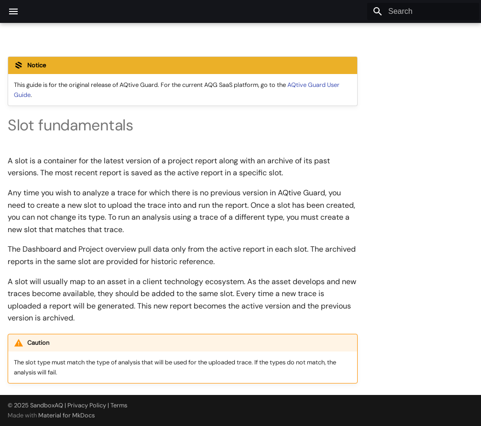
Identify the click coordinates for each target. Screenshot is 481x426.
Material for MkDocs (66, 415)
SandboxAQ (46, 405)
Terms (118, 405)
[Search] (423, 11)
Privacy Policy (86, 405)
